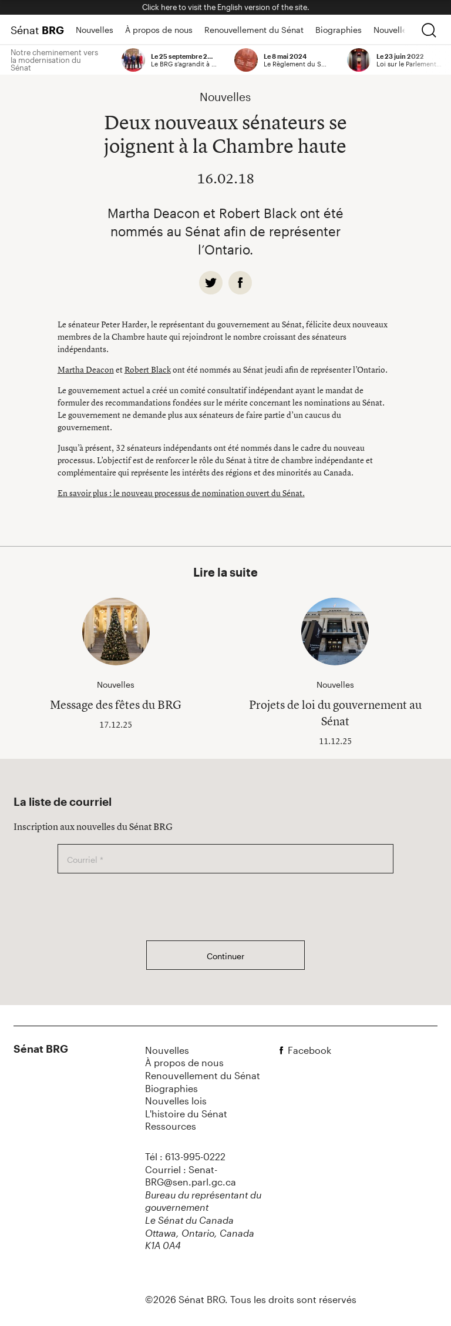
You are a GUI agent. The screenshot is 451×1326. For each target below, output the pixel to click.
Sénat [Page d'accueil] (37, 30)
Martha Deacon (86, 369)
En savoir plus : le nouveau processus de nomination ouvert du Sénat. (181, 492)
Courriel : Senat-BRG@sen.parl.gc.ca (190, 1176)
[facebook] (240, 282)
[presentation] (147, 907)
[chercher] (428, 30)
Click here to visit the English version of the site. (225, 7)
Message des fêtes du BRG (115, 704)
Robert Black (147, 369)
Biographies (338, 30)
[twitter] (211, 282)
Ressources (170, 1125)
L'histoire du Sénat (186, 1113)
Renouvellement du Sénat (254, 30)
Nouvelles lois (400, 30)
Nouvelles (94, 30)
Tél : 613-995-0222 (185, 1156)
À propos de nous (159, 30)
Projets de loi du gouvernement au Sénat (335, 713)
